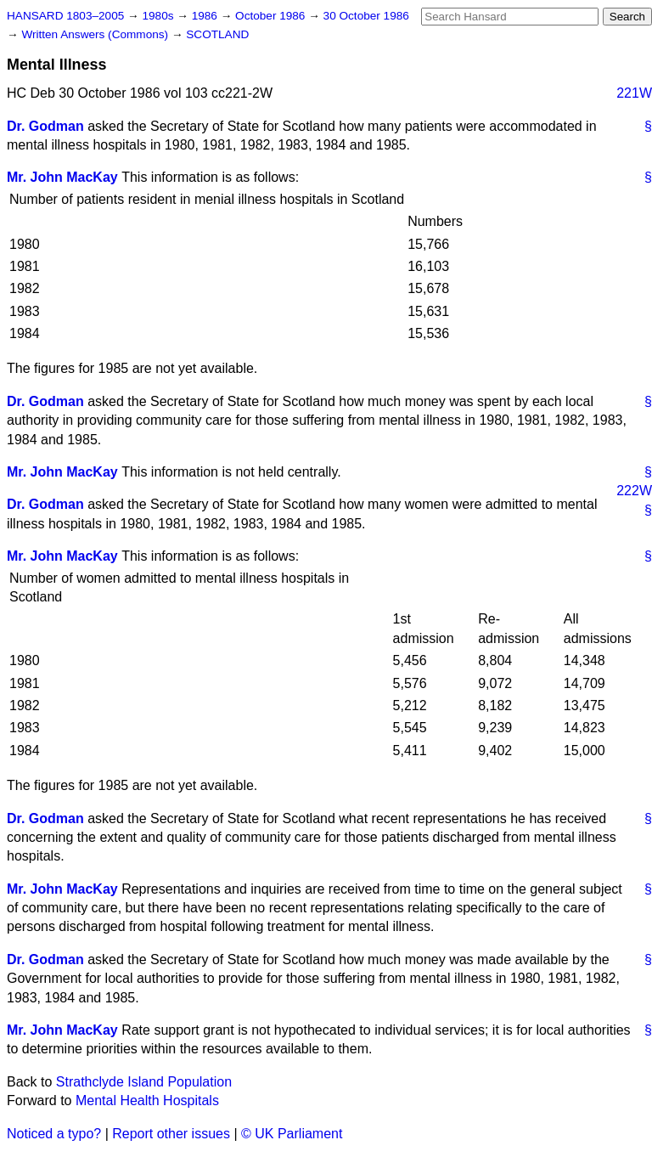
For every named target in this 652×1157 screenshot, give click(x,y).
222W (634, 490)
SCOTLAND (217, 34)
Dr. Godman (45, 126)
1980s (159, 15)
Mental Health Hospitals (147, 1100)
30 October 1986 (366, 15)
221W (634, 93)
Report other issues (171, 1133)
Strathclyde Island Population (144, 1082)
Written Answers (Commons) (96, 34)
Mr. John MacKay (62, 177)
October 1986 (271, 15)
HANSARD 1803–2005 (65, 15)
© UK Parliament (291, 1133)
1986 (206, 15)
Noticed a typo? (54, 1133)
